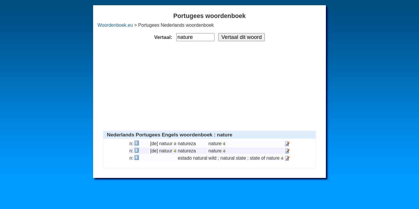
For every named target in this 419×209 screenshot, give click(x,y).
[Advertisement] (209, 84)
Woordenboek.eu (115, 25)
